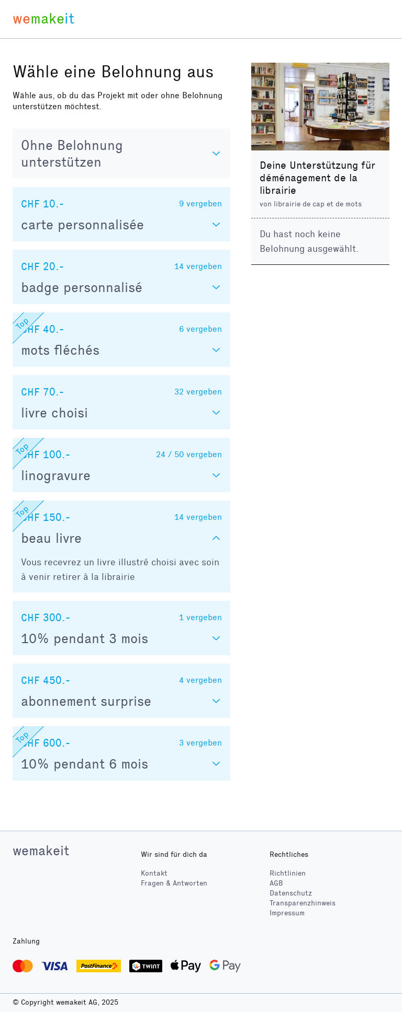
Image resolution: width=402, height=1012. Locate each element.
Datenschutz (291, 893)
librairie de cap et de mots (318, 204)
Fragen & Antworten (174, 883)
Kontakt (154, 873)
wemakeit (41, 850)
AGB (276, 883)
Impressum (287, 913)
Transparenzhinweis (303, 903)
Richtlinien (288, 873)
